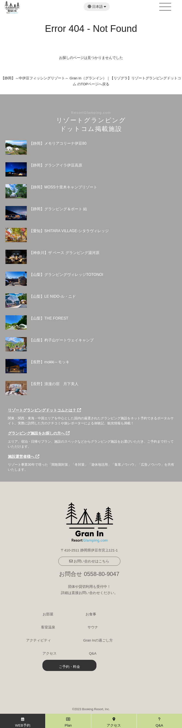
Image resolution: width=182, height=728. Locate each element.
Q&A (92, 653)
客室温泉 (48, 627)
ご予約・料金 (69, 666)
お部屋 (48, 614)
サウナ (92, 627)
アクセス (49, 653)
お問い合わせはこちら (89, 561)
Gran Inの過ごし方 (98, 640)
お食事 (91, 614)
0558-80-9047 (101, 574)
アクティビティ (38, 640)
